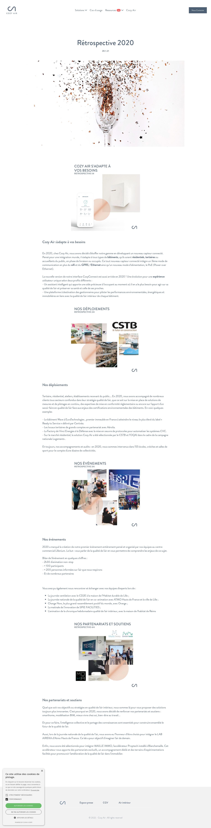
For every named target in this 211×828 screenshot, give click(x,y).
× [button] (42, 771)
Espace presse (86, 802)
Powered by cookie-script (23, 822)
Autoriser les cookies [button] (23, 806)
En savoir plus (35, 790)
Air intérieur (125, 802)
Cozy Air (131, 10)
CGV (105, 802)
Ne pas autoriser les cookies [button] (23, 812)
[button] (81, 10)
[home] (11, 10)
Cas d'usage (96, 10)
